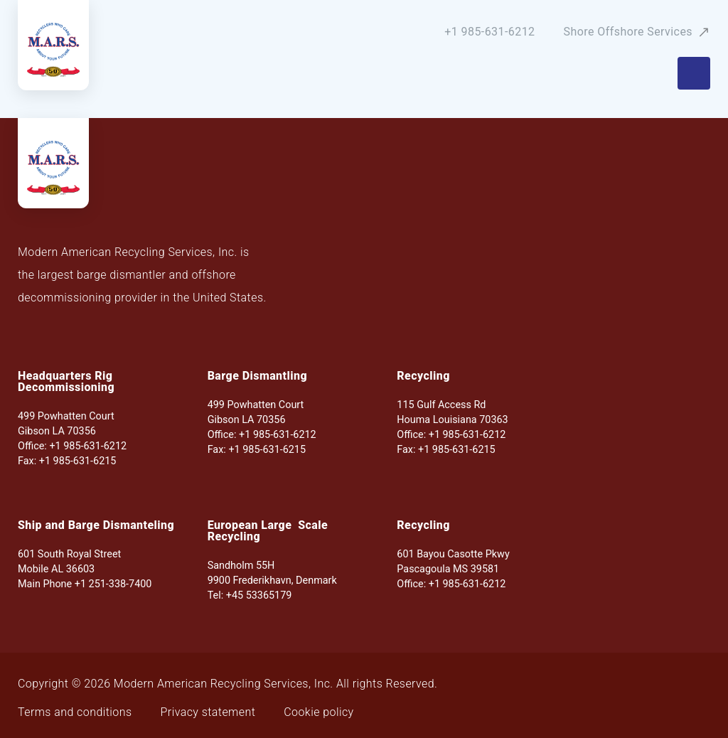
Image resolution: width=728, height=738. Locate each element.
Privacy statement (208, 712)
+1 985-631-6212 (489, 32)
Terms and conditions (75, 712)
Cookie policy (318, 712)
